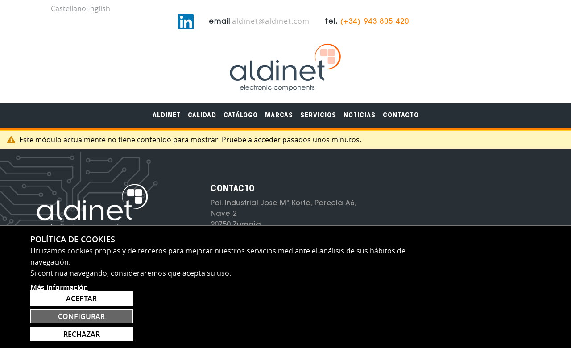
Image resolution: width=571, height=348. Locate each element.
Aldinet (167, 104)
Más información (59, 337)
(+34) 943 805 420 (500, 11)
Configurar (489, 312)
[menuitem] (166, 105)
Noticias (359, 104)
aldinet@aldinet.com (396, 10)
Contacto (401, 104)
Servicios (318, 104)
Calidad (202, 104)
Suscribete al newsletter (432, 229)
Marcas (279, 104)
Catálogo (240, 104)
